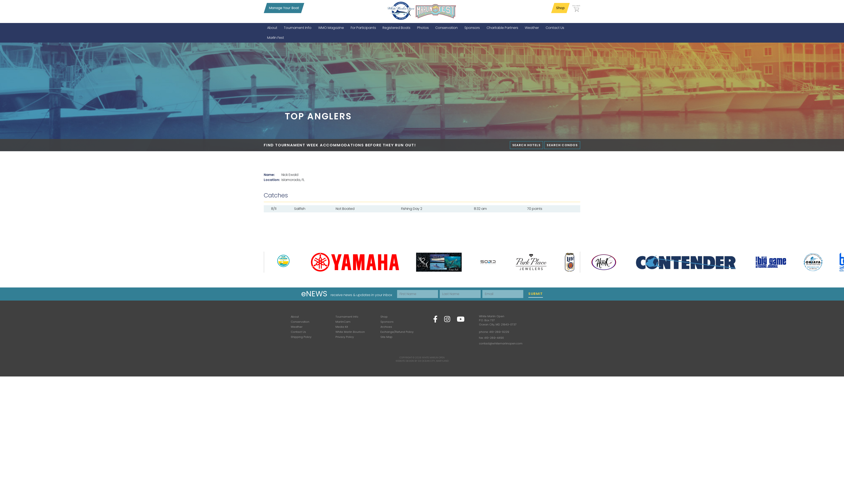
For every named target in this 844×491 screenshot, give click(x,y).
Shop (560, 7)
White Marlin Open (433, 357)
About (295, 317)
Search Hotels (526, 145)
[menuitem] (272, 27)
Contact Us (298, 332)
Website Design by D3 (408, 361)
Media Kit (341, 327)
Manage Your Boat (284, 7)
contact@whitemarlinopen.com (500, 343)
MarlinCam (342, 322)
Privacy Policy (344, 337)
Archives (386, 327)
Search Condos (562, 145)
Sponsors (387, 322)
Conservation (300, 322)
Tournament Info (346, 317)
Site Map (386, 337)
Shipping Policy (301, 337)
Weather (297, 327)
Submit (535, 293)
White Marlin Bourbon (350, 332)
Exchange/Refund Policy (397, 332)
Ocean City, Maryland (435, 361)
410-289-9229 (499, 332)
